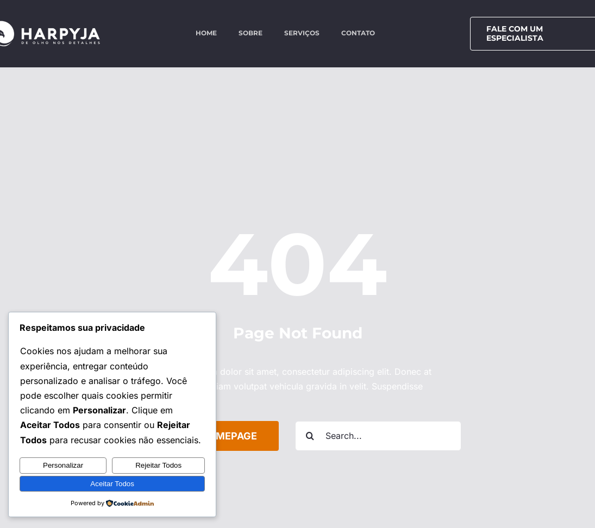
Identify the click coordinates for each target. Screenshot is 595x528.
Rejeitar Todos (158, 465)
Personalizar (63, 465)
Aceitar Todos (112, 484)
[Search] (310, 436)
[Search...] (378, 436)
